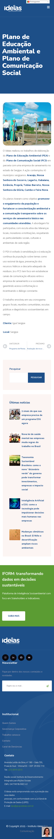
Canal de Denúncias (12, 747)
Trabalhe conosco (11, 735)
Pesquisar (15, 369)
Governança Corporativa (14, 729)
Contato (6, 741)
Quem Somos (9, 723)
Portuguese (33, 2)
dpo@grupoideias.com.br (22, 806)
